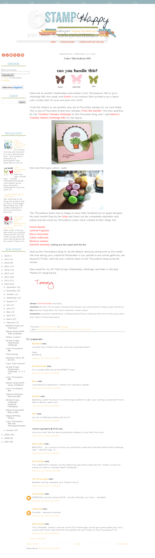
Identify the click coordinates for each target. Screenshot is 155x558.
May (9, 312)
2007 (7, 442)
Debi (34, 414)
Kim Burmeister (39, 366)
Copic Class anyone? (15, 363)
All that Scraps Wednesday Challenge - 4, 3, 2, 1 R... (15, 370)
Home (53, 42)
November (12, 290)
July (8, 305)
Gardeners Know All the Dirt (15, 359)
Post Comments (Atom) (50, 548)
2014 (7, 270)
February (11, 322)
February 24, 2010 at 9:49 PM (45, 453)
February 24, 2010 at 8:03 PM (45, 436)
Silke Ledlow (38, 444)
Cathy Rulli (37, 509)
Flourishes (71, 329)
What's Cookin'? (13, 337)
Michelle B (36, 343)
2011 (7, 280)
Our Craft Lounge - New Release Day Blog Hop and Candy (15, 222)
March (10, 319)
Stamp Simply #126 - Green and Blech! (15, 384)
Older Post (123, 544)
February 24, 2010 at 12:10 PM (46, 388)
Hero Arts (80, 329)
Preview (5, 78)
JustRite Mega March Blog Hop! (14, 195)
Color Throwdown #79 (14, 389)
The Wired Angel (40, 479)
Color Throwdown (45, 329)
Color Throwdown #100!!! (19, 169)
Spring (88, 329)
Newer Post (32, 544)
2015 (7, 266)
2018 (7, 256)
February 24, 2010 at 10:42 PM (46, 471)
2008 (7, 438)
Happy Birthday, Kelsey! (13, 417)
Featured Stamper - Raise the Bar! (15, 395)
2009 (7, 434)
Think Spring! (12, 354)
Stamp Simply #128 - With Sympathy (15, 332)
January (10, 430)
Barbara (36, 396)
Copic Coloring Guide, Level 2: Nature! (19, 143)
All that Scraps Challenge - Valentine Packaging (13, 403)
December (12, 287)
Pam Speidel (38, 461)
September (12, 298)
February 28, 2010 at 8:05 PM (45, 533)
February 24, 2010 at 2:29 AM (45, 358)
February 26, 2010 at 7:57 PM (45, 516)
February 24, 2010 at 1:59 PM (45, 406)
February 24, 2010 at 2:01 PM (45, 421)
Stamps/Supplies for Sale (91, 42)
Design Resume (68, 42)
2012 (7, 277)
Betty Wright (38, 524)
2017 (7, 259)
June (9, 308)
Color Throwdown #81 (14, 349)
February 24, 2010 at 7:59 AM (45, 373)
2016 (7, 263)
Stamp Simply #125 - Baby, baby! (15, 411)
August (10, 301)
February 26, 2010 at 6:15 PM (45, 501)
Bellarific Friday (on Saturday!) (15, 326)
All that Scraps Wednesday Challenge (13, 342)
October (11, 294)
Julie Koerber (38, 494)
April (9, 315)
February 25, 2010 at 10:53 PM (46, 486)
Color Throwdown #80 (14, 378)
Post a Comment (37, 538)
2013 (7, 273)
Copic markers (59, 329)
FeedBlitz (5, 80)
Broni (34, 381)
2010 (7, 284)
